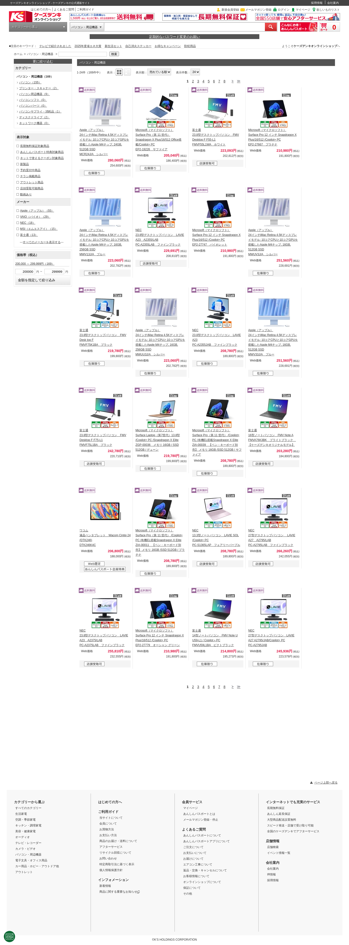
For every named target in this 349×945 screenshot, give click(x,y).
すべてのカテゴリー (28, 808)
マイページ (303, 9)
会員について (108, 823)
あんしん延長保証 (278, 814)
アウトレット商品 (31, 182)
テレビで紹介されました (55, 46)
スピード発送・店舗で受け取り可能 (290, 825)
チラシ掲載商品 (30, 176)
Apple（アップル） (37, 210)
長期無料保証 (276, 808)
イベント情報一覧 (278, 853)
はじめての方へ (41, 9)
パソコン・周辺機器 (84, 27)
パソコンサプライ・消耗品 (40, 111)
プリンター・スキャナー (39, 88)
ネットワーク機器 (34, 123)
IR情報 (271, 874)
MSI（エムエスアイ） (39, 229)
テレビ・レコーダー (28, 843)
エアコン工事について (197, 864)
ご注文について (193, 847)
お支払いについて (194, 853)
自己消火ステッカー (138, 46)
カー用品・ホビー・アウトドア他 (37, 866)
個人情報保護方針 (111, 870)
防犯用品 (190, 46)
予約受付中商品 (30, 170)
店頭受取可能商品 (31, 188)
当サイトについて (111, 817)
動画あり (26, 194)
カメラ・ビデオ (25, 848)
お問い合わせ (108, 858)
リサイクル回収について (115, 852)
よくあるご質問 (64, 9)
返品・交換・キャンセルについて (205, 870)
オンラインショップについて (202, 882)
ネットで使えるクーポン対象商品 (42, 158)
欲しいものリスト (328, 9)
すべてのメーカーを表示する (42, 242)
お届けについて (193, 858)
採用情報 (317, 3)
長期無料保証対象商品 (34, 146)
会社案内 (333, 3)
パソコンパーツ (33, 105)
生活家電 (21, 814)
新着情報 (105, 886)
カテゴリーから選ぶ (25, 27)
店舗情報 (272, 841)
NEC (27, 222)
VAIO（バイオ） (35, 216)
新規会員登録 (230, 9)
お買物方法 (106, 829)
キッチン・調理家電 (28, 825)
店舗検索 (273, 847)
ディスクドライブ (34, 117)
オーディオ (22, 837)
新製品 (24, 164)
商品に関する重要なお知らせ (119, 891)
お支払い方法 (108, 835)
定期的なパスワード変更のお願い (174, 37)
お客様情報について (196, 876)
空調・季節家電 (25, 819)
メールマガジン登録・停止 (200, 819)
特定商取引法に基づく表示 (116, 864)
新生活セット (113, 46)
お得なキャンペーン (168, 46)
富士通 (29, 235)
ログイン (283, 9)
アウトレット (24, 872)
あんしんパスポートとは (199, 814)
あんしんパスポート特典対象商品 (42, 152)
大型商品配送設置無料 (281, 819)
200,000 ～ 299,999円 (34, 263)
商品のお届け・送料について (118, 841)
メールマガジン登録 (258, 9)
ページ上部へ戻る (326, 782)
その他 (187, 893)
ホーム (18, 54)
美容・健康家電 (25, 831)
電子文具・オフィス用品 (31, 860)
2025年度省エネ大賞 (88, 46)
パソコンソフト (33, 100)
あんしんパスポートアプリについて (206, 841)
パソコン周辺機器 (34, 94)
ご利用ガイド (85, 9)
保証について (192, 887)
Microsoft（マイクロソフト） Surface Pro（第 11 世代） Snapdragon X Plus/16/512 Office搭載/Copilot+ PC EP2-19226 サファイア (158, 139)
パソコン (30, 82)
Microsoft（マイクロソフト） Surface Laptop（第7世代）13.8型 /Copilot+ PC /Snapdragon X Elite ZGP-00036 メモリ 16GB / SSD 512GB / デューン (157, 440)
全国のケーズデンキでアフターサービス (293, 831)
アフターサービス (111, 847)
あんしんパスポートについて (202, 835)
